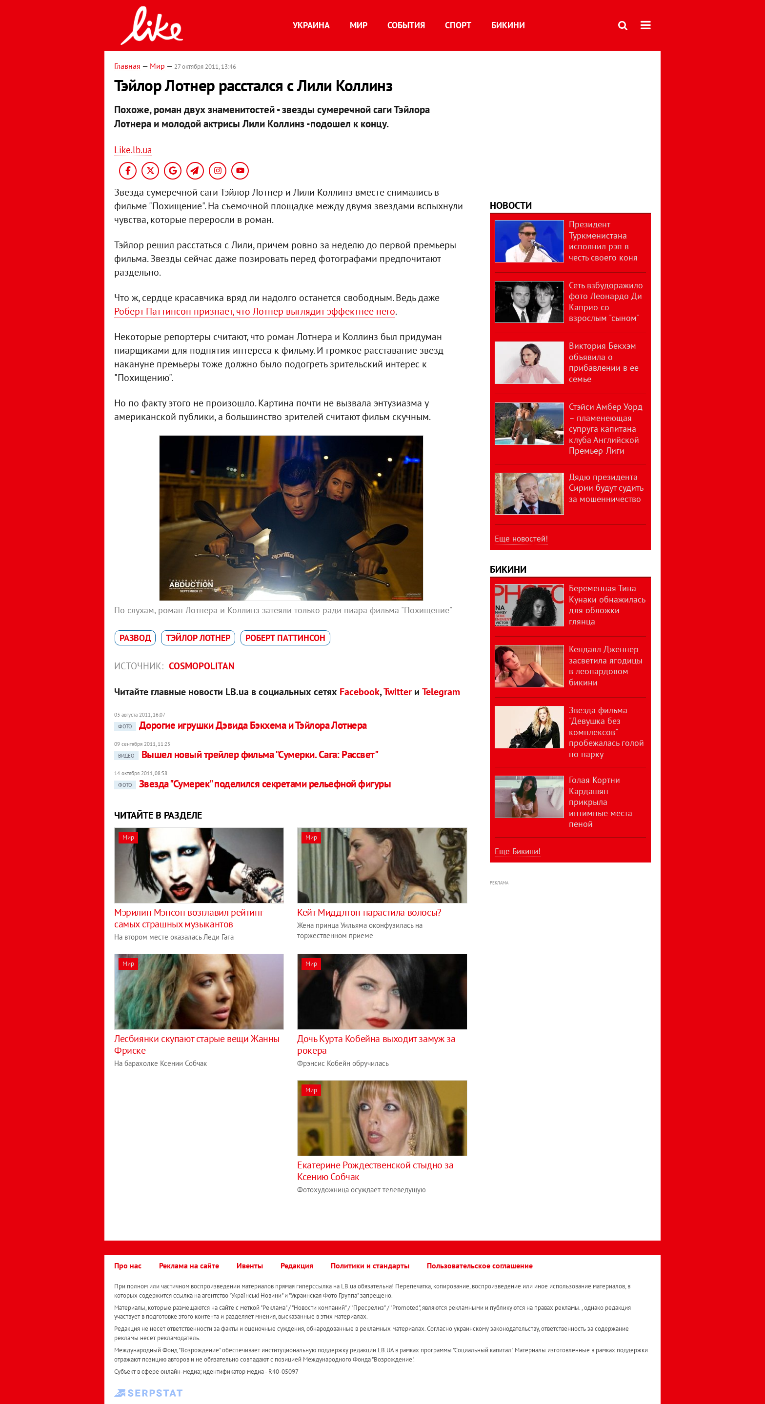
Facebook (360, 691)
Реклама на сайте (189, 1265)
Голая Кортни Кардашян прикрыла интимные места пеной (600, 801)
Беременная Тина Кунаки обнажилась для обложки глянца (607, 604)
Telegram (441, 691)
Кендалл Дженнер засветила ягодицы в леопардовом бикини (606, 665)
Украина (311, 25)
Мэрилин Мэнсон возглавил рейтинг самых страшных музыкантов (188, 918)
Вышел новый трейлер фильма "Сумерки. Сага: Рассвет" (246, 754)
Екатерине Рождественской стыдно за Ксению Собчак (375, 1171)
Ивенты (250, 1265)
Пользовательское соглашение (480, 1265)
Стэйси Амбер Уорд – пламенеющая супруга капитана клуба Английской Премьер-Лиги (606, 428)
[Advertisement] (196, 1148)
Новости (511, 205)
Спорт (458, 25)
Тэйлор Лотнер (198, 637)
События (406, 25)
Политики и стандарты (370, 1265)
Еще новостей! (521, 538)
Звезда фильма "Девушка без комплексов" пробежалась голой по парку (606, 732)
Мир (358, 25)
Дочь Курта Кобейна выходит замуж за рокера (376, 1044)
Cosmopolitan (201, 666)
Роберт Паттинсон (285, 637)
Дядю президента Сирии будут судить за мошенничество (606, 487)
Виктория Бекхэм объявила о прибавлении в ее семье (604, 362)
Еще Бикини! (518, 851)
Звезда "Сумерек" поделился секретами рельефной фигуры (252, 783)
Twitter (397, 691)
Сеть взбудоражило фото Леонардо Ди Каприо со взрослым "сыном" (606, 302)
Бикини (508, 25)
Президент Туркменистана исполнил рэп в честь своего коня (603, 241)
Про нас (127, 1265)
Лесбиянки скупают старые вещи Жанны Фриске (197, 1044)
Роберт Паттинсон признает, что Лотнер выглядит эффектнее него (254, 311)
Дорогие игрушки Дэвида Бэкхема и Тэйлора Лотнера (240, 725)
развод (135, 637)
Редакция (297, 1265)
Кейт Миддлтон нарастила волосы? (369, 912)
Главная (127, 66)
